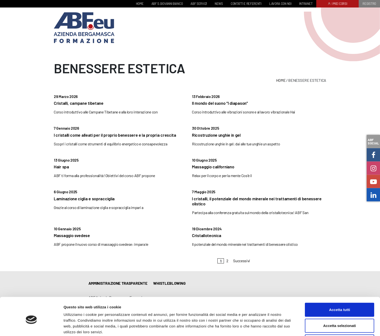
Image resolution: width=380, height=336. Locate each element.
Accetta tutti (339, 288)
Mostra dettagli (255, 326)
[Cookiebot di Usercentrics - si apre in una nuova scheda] (31, 326)
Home (280, 80)
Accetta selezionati (339, 304)
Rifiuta (339, 320)
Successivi (241, 260)
